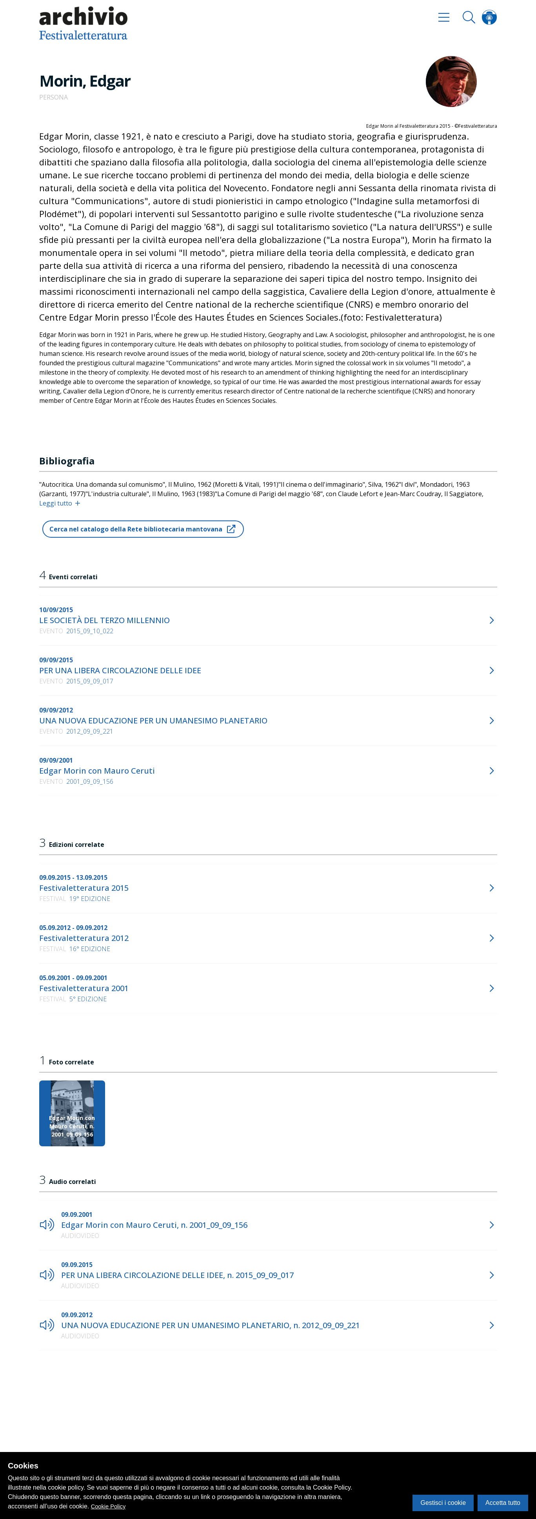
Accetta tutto (502, 1502)
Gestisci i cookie (443, 1502)
